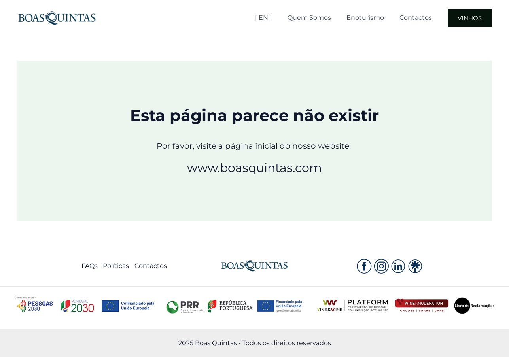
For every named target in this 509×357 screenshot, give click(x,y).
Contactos (423, 17)
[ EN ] (279, 17)
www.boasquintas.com (254, 168)
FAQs (89, 266)
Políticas (116, 266)
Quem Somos (322, 17)
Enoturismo (375, 17)
